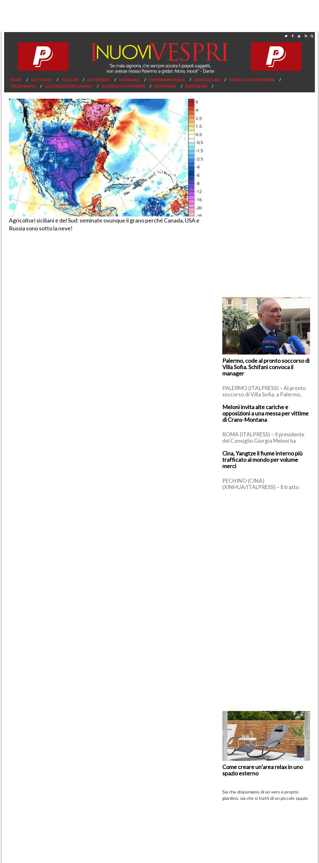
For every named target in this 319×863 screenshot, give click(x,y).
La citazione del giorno (68, 86)
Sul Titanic (41, 79)
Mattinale (129, 79)
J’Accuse (69, 79)
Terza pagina (23, 86)
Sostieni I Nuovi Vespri (123, 86)
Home (16, 79)
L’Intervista (98, 79)
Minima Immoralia (167, 79)
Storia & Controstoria (252, 79)
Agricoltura (207, 79)
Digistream (165, 86)
